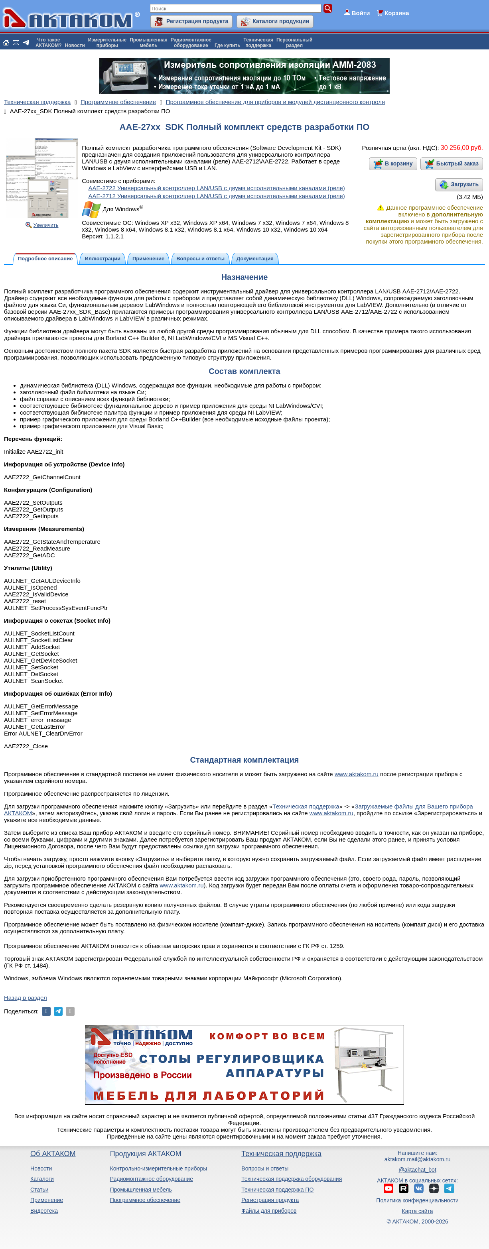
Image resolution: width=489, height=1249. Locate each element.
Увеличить (46, 225)
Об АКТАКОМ (52, 1154)
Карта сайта (417, 1211)
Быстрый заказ (457, 163)
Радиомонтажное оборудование (151, 1179)
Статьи (39, 1189)
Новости (75, 45)
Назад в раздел (25, 997)
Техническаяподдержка (258, 42)
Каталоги (42, 1179)
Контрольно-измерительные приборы (158, 1168)
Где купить (228, 45)
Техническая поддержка (305, 806)
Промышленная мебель (141, 1189)
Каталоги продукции (280, 21)
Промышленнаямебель (149, 42)
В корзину (399, 163)
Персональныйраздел (294, 42)
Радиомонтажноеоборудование (191, 42)
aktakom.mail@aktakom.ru (417, 1159)
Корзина (396, 13)
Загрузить (465, 184)
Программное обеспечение (145, 1200)
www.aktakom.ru (357, 774)
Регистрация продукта (197, 21)
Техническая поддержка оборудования (291, 1179)
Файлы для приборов (268, 1211)
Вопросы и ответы (264, 1168)
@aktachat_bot (417, 1169)
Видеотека (44, 1211)
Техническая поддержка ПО (277, 1189)
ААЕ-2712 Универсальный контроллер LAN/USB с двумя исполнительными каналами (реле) (216, 196)
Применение (46, 1200)
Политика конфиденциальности (417, 1200)
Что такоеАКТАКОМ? (48, 42)
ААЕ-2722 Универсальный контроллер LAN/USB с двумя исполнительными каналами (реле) (216, 188)
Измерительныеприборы (107, 42)
